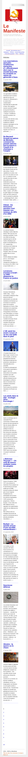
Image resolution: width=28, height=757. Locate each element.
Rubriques (6, 52)
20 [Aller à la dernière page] (4, 744)
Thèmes (12, 52)
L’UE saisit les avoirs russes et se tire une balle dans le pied (10, 333)
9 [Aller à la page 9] (3, 737)
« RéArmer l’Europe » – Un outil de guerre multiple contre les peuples (9, 462)
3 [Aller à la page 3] (3, 716)
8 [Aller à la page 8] (3, 734)
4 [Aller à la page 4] (3, 719)
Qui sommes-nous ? (16, 50)
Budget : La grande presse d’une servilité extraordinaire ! (9, 526)
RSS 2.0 (5, 755)
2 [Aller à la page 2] (3, 712)
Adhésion (21, 53)
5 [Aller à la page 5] (3, 723)
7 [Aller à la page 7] (3, 730)
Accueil (8, 50)
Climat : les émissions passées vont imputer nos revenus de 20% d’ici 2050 (10, 209)
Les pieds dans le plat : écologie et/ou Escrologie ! (10, 398)
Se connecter (14, 753)
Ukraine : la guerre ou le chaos (8, 646)
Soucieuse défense (7, 586)
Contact (21, 753)
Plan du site (6, 753)
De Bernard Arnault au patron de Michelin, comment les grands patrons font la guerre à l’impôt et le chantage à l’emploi (10, 143)
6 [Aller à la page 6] (3, 726)
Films (17, 53)
